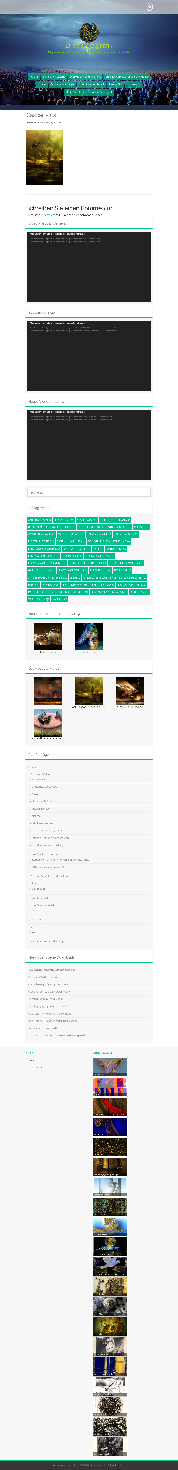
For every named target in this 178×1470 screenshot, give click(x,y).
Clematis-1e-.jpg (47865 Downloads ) (48, 984)
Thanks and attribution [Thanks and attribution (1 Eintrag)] (108, 592)
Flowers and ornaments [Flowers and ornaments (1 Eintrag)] (47, 563)
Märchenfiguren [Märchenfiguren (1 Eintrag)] (132, 578)
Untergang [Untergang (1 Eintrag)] (139, 592)
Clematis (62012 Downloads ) (44, 977)
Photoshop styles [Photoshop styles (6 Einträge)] (131, 585)
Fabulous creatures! (42, 823)
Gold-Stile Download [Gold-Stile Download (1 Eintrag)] (126, 563)
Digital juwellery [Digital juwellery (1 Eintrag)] (71, 541)
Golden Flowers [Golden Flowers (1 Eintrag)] (41, 570)
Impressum (133, 84)
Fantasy (36, 794)
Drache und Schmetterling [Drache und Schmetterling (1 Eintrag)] (109, 541)
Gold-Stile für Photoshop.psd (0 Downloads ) (52, 1021)
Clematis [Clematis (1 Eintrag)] (141, 527)
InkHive (75, 1465)
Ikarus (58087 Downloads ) (43, 1028)
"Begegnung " (51, 970)
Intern (35, 932)
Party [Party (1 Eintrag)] (33, 585)
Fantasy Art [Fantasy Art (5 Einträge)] (116, 549)
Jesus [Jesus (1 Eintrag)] (75, 578)
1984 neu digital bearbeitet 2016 (49, 867)
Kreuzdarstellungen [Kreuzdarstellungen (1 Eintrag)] (100, 578)
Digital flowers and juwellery (47, 845)
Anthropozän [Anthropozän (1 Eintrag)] (39, 520)
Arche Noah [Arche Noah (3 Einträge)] (87, 520)
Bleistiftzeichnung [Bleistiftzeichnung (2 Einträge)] (115, 520)
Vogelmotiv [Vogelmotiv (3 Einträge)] (38, 599)
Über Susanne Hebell (91, 84)
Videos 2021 (38, 889)
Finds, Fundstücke (42, 801)
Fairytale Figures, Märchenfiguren (50, 838)
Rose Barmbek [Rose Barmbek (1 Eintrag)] (76, 592)
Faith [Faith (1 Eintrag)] (98, 549)
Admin (31, 1060)
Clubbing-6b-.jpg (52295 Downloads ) (49, 992)
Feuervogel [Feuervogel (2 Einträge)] (72, 556)
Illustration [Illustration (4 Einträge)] (100, 570)
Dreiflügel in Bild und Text (85, 77)
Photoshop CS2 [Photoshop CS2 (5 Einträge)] (101, 585)
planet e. (36, 816)
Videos (42, 84)
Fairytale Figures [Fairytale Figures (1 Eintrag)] (76, 549)
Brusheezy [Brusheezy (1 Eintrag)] (66, 527)
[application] (89, 267)
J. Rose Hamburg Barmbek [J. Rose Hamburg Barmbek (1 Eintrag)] (47, 578)
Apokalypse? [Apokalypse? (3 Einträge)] (64, 520)
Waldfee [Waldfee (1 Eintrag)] (59, 599)
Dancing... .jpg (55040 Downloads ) (47, 1006)
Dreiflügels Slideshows (44, 787)
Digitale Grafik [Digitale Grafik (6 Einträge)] (126, 534)
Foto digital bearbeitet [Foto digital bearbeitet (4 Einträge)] (87, 563)
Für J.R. (34, 77)
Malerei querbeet (41, 809)
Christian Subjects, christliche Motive (127, 77)
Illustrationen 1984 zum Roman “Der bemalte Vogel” (61, 860)
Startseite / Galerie (54, 77)
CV (33, 910)
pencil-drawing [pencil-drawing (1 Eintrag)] (74, 585)
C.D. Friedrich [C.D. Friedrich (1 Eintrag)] (89, 527)
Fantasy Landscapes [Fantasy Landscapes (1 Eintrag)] (43, 556)
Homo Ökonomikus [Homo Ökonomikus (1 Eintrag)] (72, 570)
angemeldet (48, 215)
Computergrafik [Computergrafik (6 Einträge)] (41, 534)
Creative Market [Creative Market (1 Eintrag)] (71, 534)
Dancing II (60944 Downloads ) (45, 999)
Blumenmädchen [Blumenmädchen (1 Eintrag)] (41, 527)
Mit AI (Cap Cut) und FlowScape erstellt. (89, 92)
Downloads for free (62, 84)
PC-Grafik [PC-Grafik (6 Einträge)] (50, 585)
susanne (58, 123)
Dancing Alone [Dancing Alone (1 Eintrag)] (99, 534)
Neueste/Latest (40, 779)
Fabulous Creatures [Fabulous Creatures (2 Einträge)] (44, 549)
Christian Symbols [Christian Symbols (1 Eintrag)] (116, 527)
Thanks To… (115, 84)
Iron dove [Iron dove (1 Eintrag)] (122, 570)
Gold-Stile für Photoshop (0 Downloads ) (50, 1014)
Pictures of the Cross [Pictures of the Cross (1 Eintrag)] (45, 592)
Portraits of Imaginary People (47, 831)
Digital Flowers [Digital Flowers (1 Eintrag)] (41, 541)
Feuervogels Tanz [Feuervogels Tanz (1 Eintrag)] (99, 556)
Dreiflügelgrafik (89, 46)
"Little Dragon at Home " (57, 1036)
